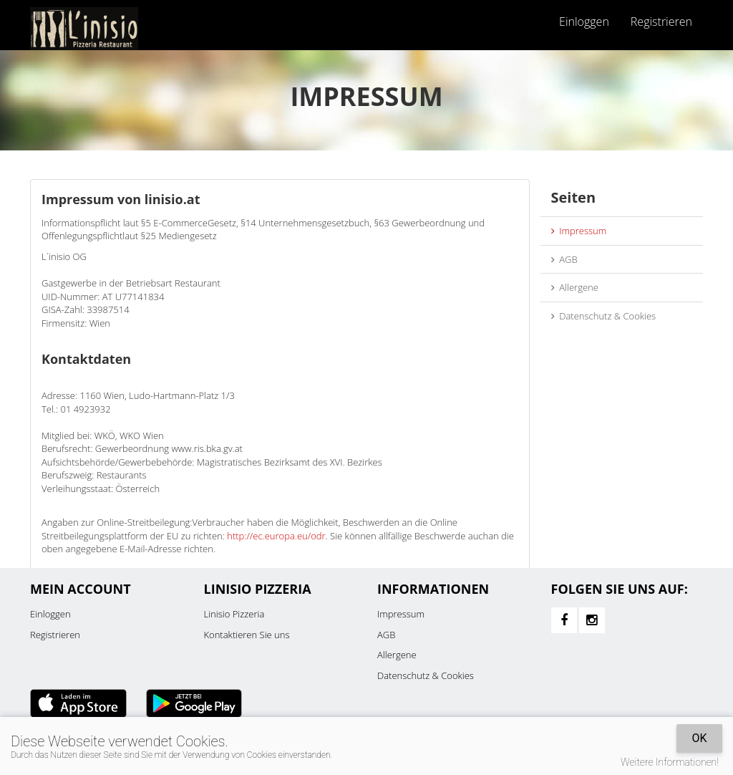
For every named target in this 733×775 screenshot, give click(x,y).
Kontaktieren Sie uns (247, 634)
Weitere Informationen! (670, 762)
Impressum (579, 230)
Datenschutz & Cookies (603, 315)
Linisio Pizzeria (234, 613)
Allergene (574, 287)
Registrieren (661, 21)
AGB (564, 259)
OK (699, 738)
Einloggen (584, 21)
